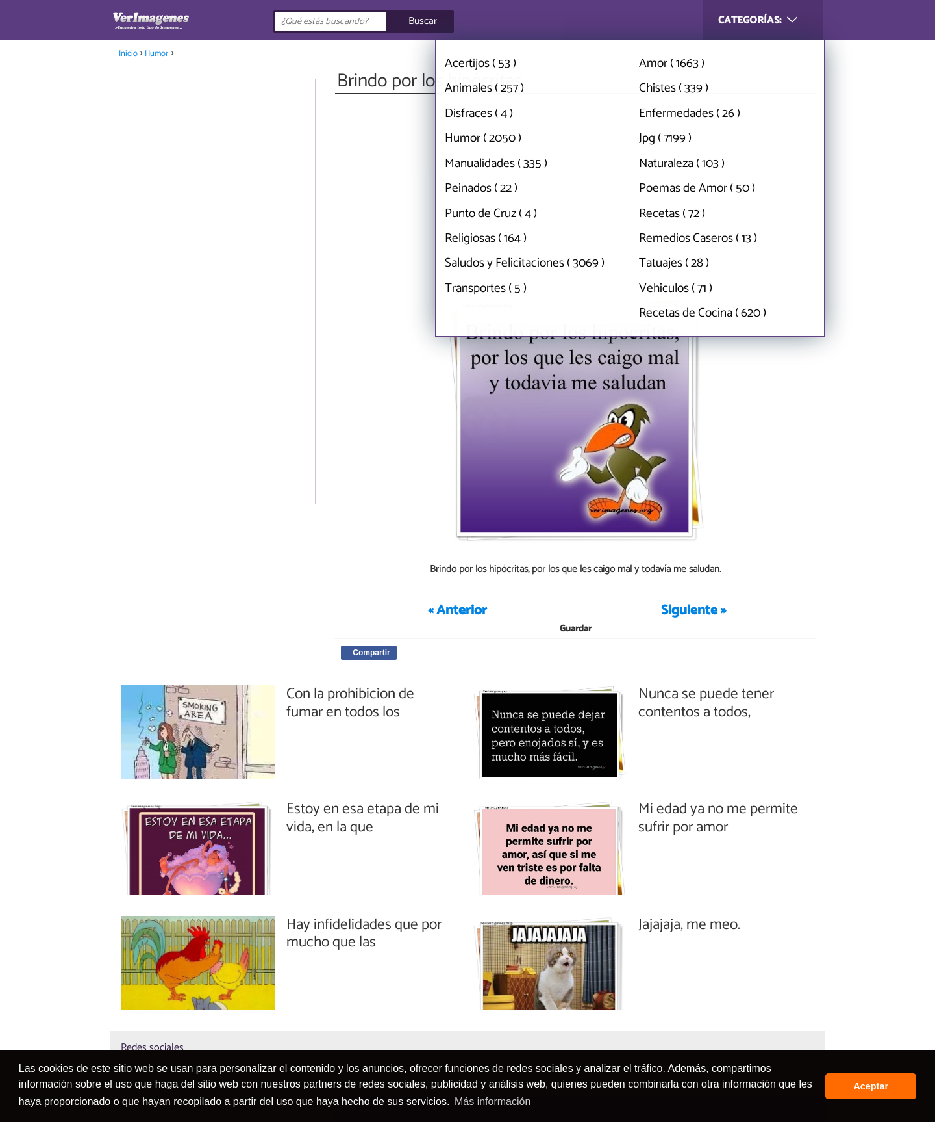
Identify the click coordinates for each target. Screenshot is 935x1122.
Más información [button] (492, 1101)
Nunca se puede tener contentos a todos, (706, 703)
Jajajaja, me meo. (689, 925)
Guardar (576, 628)
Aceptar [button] (870, 1086)
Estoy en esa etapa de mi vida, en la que (362, 818)
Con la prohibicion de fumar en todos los (350, 703)
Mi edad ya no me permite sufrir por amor (718, 818)
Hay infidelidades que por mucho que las (364, 934)
